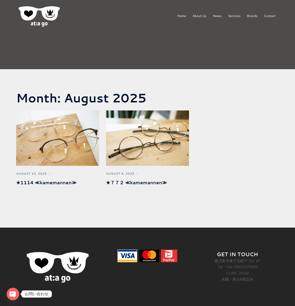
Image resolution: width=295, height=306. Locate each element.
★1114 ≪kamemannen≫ (46, 182)
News (217, 16)
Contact (270, 16)
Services (234, 16)
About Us (199, 16)
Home (181, 16)
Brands (252, 16)
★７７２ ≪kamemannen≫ (136, 182)
